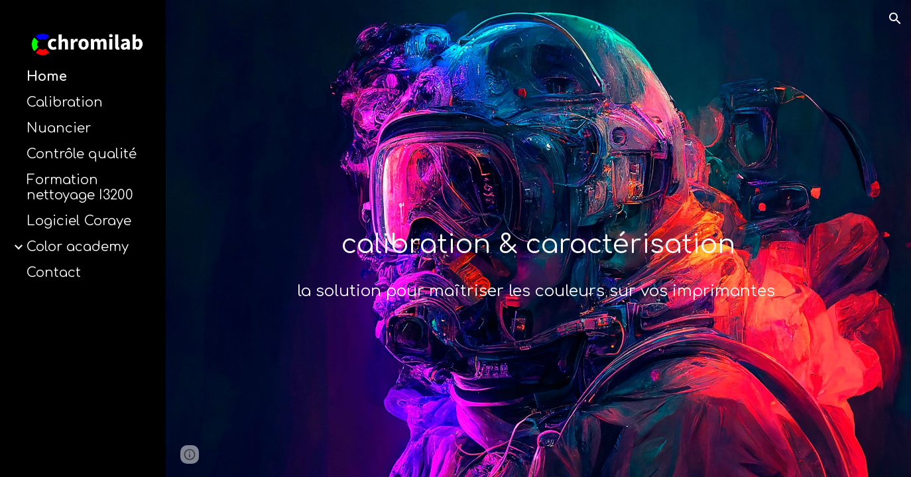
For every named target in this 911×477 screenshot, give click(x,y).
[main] (538, 257)
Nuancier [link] (59, 128)
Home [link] (47, 76)
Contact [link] (54, 272)
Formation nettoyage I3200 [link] (80, 187)
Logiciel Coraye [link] (79, 221)
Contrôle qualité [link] (82, 154)
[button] (895, 18)
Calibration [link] (65, 102)
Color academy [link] (78, 246)
